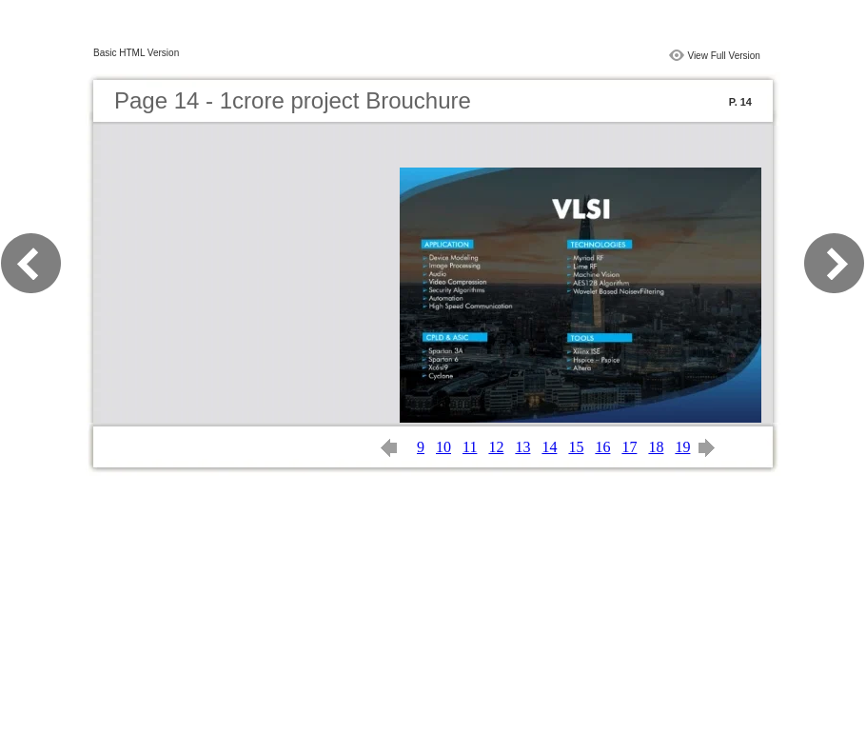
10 (443, 447)
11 (470, 447)
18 (655, 447)
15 (575, 447)
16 (602, 447)
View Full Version (723, 55)
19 (682, 447)
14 (549, 447)
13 (522, 447)
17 (629, 447)
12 (495, 447)
